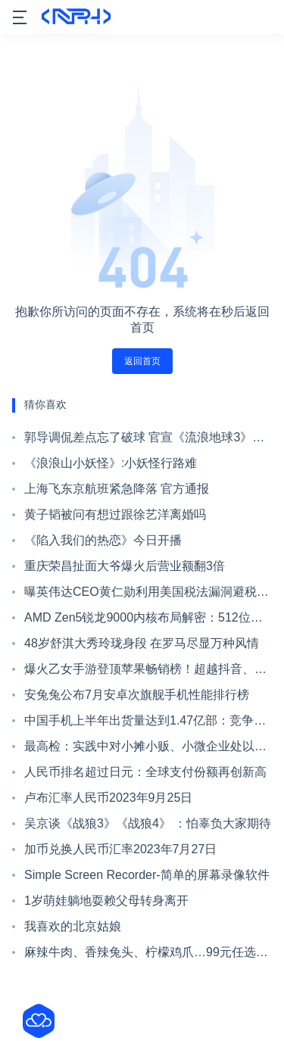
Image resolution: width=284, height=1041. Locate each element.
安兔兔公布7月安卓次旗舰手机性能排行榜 (136, 694)
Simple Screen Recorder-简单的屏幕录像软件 (147, 874)
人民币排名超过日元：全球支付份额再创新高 (145, 771)
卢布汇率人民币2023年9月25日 (108, 797)
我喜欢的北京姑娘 (72, 926)
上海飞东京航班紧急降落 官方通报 (116, 488)
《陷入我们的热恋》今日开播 (103, 540)
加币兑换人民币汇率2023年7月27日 (120, 849)
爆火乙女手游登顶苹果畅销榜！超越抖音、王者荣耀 (145, 672)
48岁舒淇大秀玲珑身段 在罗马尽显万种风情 (141, 643)
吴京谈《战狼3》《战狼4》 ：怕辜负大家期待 (147, 823)
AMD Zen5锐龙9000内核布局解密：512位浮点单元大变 (143, 621)
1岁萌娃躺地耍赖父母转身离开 (106, 900)
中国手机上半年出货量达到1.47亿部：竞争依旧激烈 (145, 724)
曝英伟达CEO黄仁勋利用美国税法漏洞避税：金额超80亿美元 (146, 595)
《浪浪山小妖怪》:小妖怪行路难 (110, 463)
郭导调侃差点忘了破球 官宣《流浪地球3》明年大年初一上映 (144, 440)
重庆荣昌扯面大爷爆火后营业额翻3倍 (124, 565)
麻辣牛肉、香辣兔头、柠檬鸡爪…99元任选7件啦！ (143, 955)
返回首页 (142, 361)
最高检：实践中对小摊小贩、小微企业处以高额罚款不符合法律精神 (145, 749)
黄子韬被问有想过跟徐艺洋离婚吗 (115, 514)
